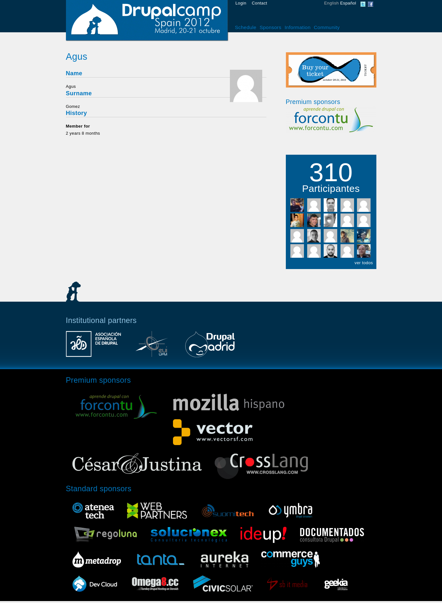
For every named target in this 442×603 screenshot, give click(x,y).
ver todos (364, 262)
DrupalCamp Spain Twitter (363, 4)
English (331, 3)
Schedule (245, 27)
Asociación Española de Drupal (93, 347)
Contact (259, 3)
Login (240, 3)
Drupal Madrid (209, 347)
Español (348, 3)
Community (327, 27)
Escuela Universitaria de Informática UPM (151, 347)
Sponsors (270, 27)
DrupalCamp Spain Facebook (370, 4)
